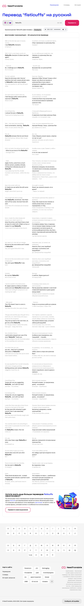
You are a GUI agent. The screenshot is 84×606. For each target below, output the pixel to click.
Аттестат (35, 581)
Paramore (27, 568)
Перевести (72, 23)
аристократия (36, 577)
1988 (26, 581)
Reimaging (45, 568)
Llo (25, 577)
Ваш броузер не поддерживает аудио (57, 29)
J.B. (36, 568)
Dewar (47, 577)
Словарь (5, 574)
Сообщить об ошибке (72, 601)
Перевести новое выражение (18, 510)
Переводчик (6, 571)
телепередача (48, 572)
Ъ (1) (30, 555)
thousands (28, 572)
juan (37, 572)
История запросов (8, 578)
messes (45, 581)
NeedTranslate (12, 6)
